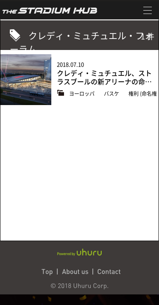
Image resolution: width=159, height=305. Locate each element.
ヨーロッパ (82, 93)
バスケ (112, 93)
